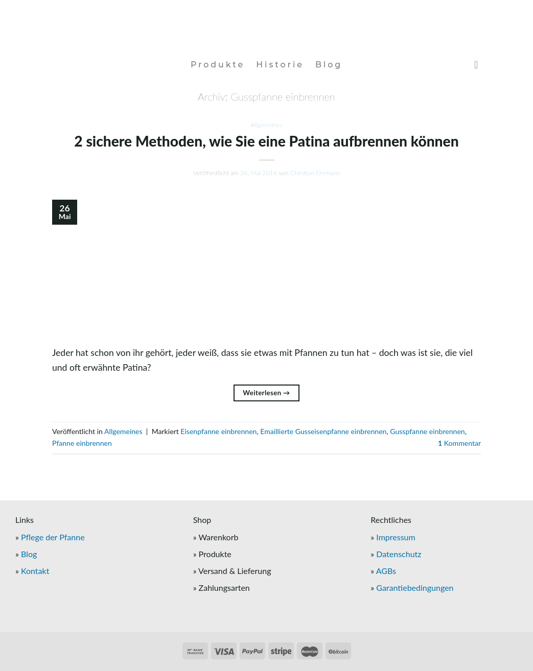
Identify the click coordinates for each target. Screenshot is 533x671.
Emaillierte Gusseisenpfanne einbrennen (323, 431)
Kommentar (459, 443)
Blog (328, 64)
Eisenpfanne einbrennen (218, 431)
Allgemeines (266, 125)
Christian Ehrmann (315, 173)
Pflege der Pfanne (53, 537)
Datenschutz (398, 554)
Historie (280, 64)
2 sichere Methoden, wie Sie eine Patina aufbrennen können (266, 141)
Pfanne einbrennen (82, 443)
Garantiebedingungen (414, 587)
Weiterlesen (266, 393)
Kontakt (35, 571)
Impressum (395, 537)
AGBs (386, 571)
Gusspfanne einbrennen (427, 431)
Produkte (218, 64)
